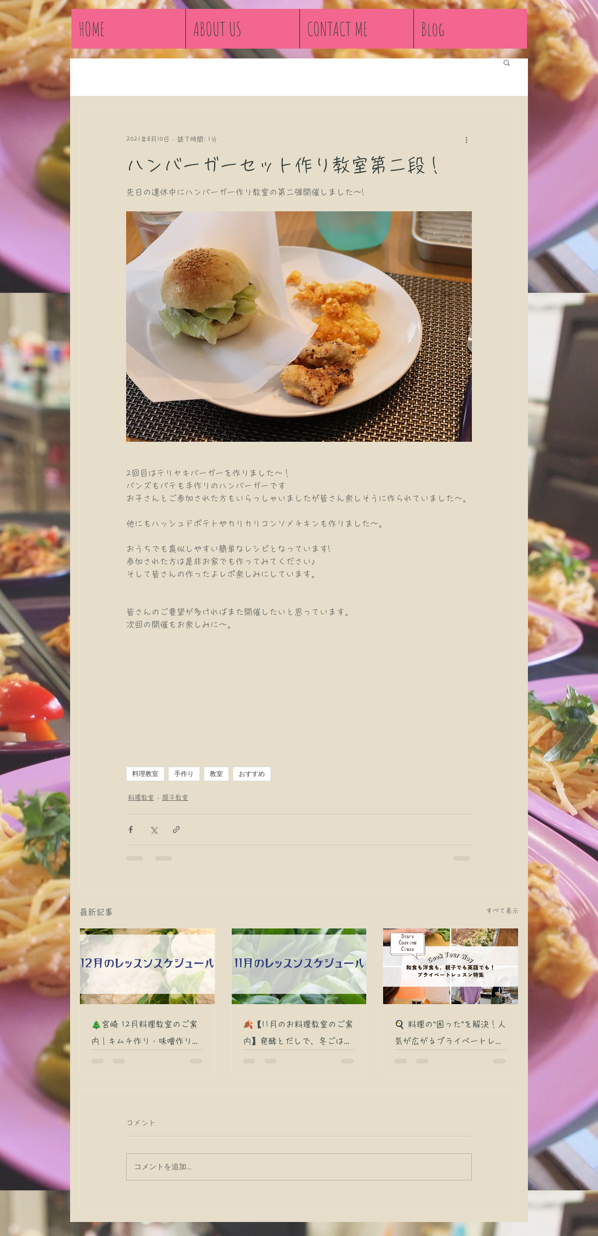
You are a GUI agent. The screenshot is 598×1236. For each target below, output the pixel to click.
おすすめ (252, 773)
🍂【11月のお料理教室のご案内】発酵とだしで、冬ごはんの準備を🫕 (298, 1034)
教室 (216, 773)
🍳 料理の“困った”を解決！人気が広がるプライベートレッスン (450, 1034)
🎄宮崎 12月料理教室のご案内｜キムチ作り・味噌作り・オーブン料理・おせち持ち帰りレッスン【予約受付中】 (145, 1034)
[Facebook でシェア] (130, 829)
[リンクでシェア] (176, 829)
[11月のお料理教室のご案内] (299, 966)
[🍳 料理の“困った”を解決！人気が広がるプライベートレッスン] (450, 966)
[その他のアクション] (466, 139)
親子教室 (175, 797)
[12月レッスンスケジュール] (147, 966)
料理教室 (145, 773)
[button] (506, 62)
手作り (184, 773)
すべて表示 (502, 910)
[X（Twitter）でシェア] (153, 829)
